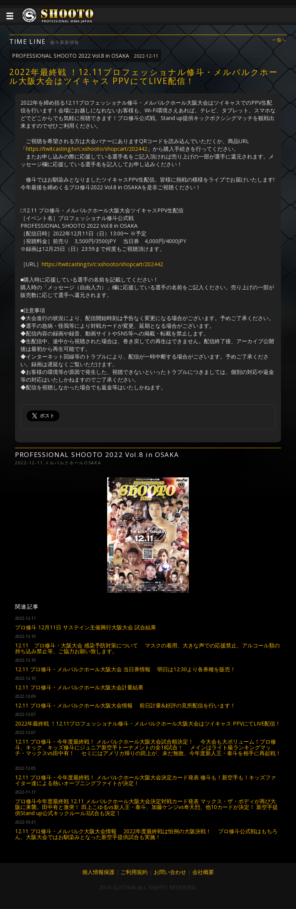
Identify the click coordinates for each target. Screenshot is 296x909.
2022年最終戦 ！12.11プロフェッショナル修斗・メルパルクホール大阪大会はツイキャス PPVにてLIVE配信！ (148, 723)
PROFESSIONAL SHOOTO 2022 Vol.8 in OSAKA (85, 55)
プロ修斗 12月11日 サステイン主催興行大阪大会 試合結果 (85, 627)
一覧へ (279, 40)
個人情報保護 (98, 872)
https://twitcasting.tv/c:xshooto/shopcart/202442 (86, 148)
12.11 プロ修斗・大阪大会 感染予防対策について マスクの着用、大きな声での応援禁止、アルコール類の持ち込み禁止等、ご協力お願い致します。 (147, 648)
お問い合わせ (170, 872)
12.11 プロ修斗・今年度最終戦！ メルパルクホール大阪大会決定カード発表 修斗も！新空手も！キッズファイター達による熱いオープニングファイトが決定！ (145, 780)
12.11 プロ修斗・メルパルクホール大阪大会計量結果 (79, 687)
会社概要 (203, 872)
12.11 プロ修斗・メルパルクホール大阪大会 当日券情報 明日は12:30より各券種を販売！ (125, 669)
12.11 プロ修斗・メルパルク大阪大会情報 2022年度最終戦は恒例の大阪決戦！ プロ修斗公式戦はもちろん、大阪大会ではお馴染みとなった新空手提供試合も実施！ (146, 834)
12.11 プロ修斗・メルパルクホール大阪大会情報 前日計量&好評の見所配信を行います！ (125, 705)
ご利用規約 (134, 872)
